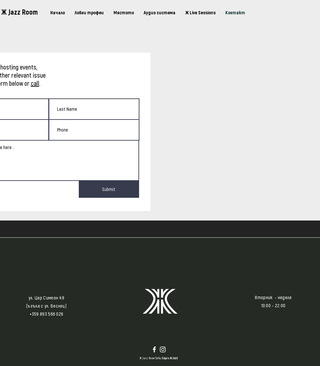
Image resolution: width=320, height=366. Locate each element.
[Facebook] (154, 349)
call (35, 83)
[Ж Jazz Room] (23, 12)
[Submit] (109, 189)
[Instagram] (163, 349)
